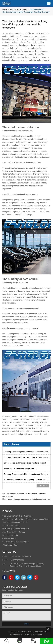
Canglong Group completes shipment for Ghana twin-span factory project (27, 452)
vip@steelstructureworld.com (21, 556)
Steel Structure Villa (10, 535)
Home (4, 9)
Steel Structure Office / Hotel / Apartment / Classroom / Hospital (26, 519)
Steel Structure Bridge (10, 526)
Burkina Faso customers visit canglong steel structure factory (27, 480)
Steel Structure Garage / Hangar (14, 522)
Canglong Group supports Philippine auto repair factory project (27, 474)
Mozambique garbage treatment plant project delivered (29, 499)
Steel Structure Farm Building (13, 532)
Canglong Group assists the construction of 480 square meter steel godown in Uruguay (27, 457)
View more (43, 485)
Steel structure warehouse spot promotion (20, 468)
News (11, 9)
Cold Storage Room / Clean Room (15, 529)
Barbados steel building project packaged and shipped (25, 463)
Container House (8, 538)
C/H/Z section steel (9, 545)
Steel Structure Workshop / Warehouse (17, 516)
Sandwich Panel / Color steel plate (15, 542)
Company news (21, 9)
